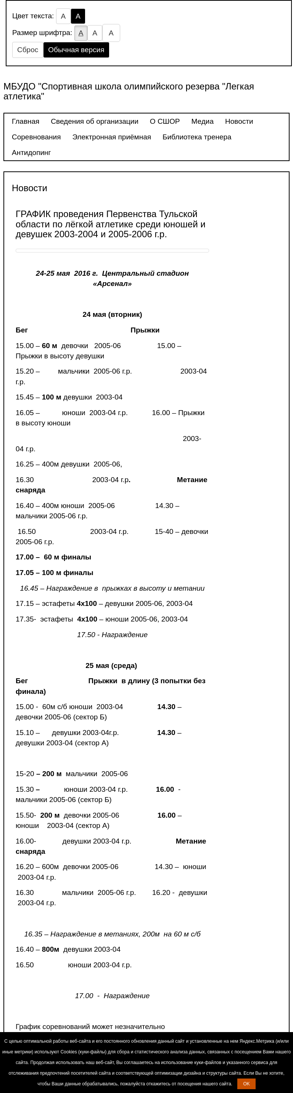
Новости (239, 121)
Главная (25, 121)
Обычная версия (76, 50)
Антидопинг (31, 153)
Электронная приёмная (111, 137)
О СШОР (165, 121)
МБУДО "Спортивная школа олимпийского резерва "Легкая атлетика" (128, 91)
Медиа (203, 121)
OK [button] (246, 1084)
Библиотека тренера (197, 137)
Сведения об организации (94, 121)
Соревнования (36, 137)
